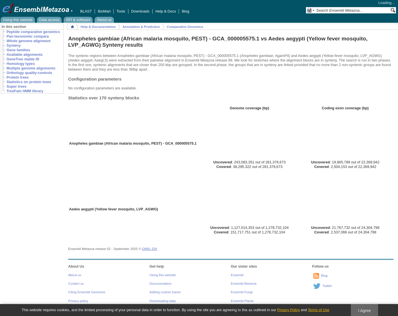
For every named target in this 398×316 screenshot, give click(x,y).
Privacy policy (78, 301)
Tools (120, 11)
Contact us (76, 283)
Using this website (18, 20)
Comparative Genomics (185, 26)
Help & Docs (165, 11)
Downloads (140, 11)
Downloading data (162, 301)
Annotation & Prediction (141, 26)
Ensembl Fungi (242, 292)
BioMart (104, 11)
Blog (185, 11)
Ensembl (237, 275)
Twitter (327, 286)
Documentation (160, 283)
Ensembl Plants (242, 301)
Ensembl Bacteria (244, 283)
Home (72, 26)
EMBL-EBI (149, 249)
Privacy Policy (288, 310)
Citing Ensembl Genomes (86, 292)
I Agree (364, 310)
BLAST (86, 11)
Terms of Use (318, 310)
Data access (49, 20)
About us (104, 20)
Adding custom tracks (165, 292)
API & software (78, 20)
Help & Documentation (98, 26)
